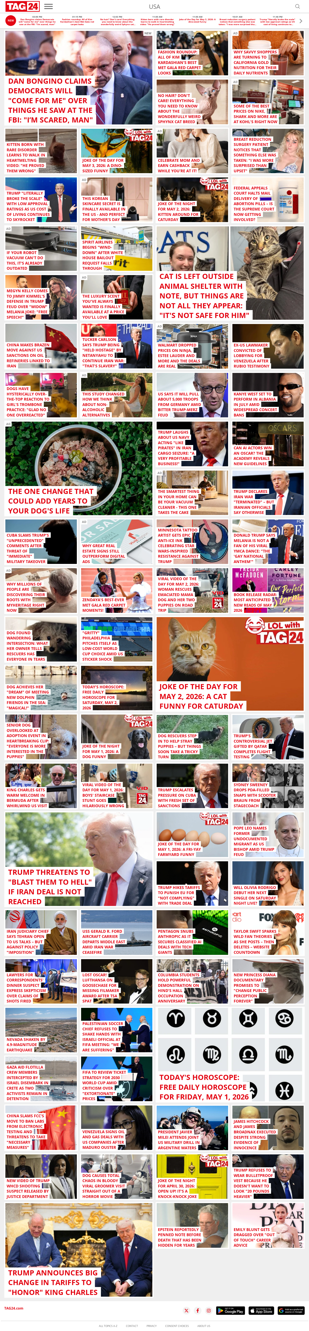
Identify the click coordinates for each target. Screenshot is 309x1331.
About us (203, 1326)
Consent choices (177, 1326)
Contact (132, 1326)
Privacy (152, 1326)
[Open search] (297, 6)
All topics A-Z (108, 1326)
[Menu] (48, 6)
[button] (301, 21)
